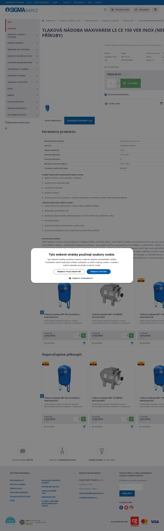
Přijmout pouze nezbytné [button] (69, 272)
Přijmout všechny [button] (99, 272)
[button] (82, 278)
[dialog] (82, 265)
